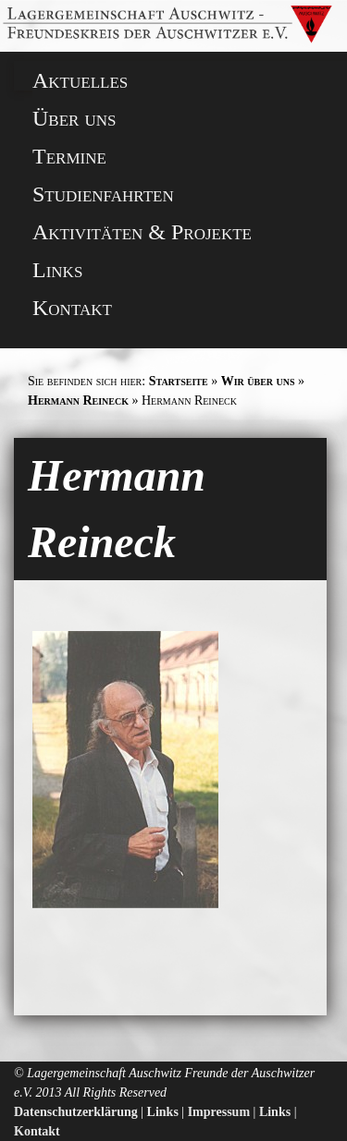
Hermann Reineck (78, 400)
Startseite (178, 381)
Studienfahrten (103, 194)
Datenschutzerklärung (76, 1112)
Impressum (219, 1112)
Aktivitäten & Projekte (142, 232)
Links (57, 270)
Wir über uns (258, 381)
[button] (29, 21)
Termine (69, 156)
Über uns (74, 118)
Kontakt (72, 308)
